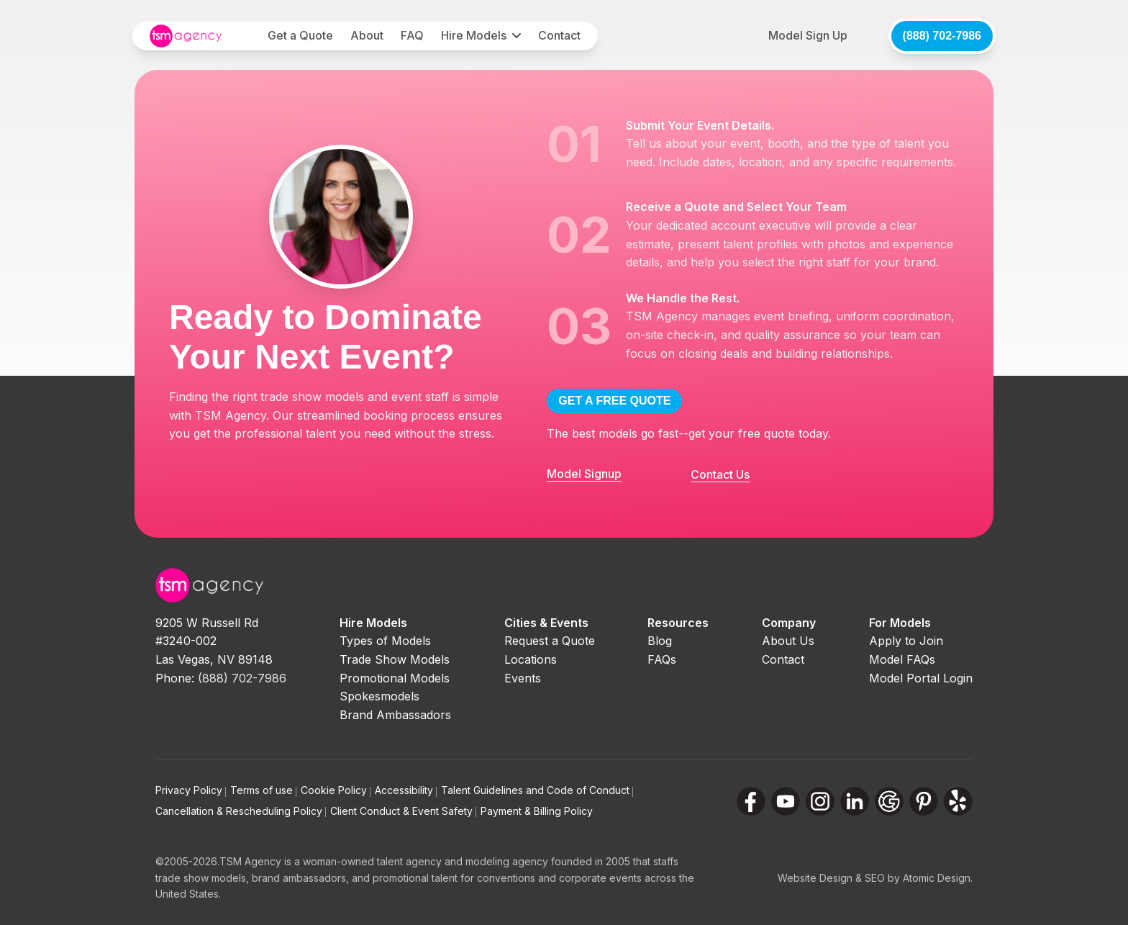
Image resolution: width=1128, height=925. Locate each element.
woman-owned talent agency (372, 861)
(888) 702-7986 (942, 36)
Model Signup (584, 473)
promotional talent (415, 878)
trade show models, (202, 878)
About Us (788, 640)
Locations (530, 659)
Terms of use (263, 790)
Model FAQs (902, 659)
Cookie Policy (335, 790)
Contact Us (720, 474)
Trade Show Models (395, 659)
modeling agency (506, 861)
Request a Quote (549, 640)
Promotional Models (395, 678)
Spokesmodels (379, 696)
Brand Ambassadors (395, 715)
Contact (559, 35)
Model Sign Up (807, 35)
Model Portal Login (921, 678)
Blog (659, 640)
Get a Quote (300, 35)
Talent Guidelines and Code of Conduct (537, 790)
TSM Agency (250, 861)
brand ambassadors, (300, 878)
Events (522, 678)
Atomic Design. (938, 878)
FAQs (661, 659)
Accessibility (406, 790)
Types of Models (385, 640)
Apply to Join (906, 640)
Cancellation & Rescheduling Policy (240, 811)
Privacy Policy (190, 790)
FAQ (412, 35)
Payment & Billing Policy (537, 811)
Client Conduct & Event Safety (403, 811)
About (366, 35)
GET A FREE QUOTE (614, 400)
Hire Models (473, 35)
